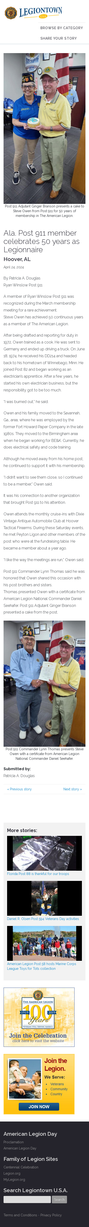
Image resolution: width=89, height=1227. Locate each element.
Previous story (19, 789)
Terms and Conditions (20, 1215)
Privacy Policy (51, 1215)
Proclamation (14, 1142)
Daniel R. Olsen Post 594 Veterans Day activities (43, 919)
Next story (72, 789)
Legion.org (12, 1173)
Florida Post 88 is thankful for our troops (38, 874)
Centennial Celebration (21, 1167)
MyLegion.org (14, 1179)
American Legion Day (20, 1148)
